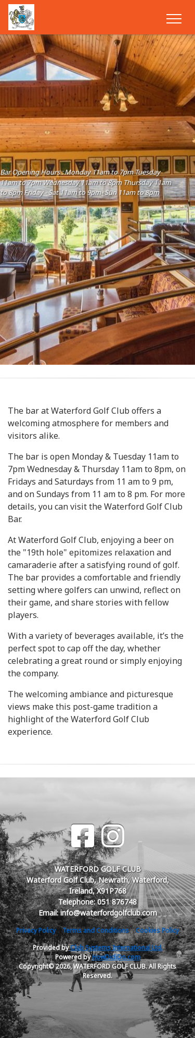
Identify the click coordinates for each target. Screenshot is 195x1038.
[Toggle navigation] (173, 17)
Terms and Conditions (95, 930)
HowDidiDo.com (116, 957)
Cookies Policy (157, 930)
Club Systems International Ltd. (116, 947)
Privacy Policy (36, 930)
